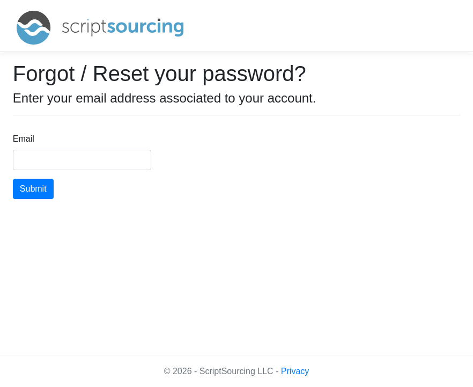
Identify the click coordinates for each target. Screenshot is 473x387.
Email (23, 138)
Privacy (295, 371)
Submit (33, 188)
